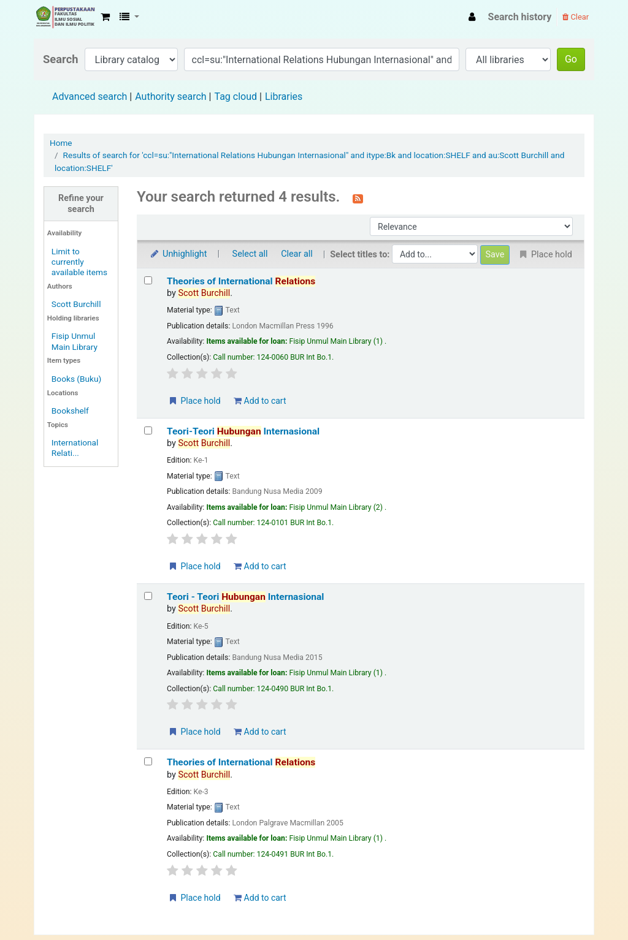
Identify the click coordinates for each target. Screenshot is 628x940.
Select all (250, 254)
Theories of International (241, 281)
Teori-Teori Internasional (243, 431)
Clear (575, 16)
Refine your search (81, 203)
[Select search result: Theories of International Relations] (148, 280)
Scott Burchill (76, 304)
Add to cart (260, 401)
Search (60, 59)
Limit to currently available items (79, 261)
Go (571, 59)
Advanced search (89, 96)
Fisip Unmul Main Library (65, 17)
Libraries (283, 96)
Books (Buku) (76, 379)
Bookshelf (70, 410)
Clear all (297, 254)
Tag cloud (235, 96)
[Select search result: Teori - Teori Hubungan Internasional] (148, 596)
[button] (105, 17)
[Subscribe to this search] (357, 198)
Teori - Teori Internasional (245, 596)
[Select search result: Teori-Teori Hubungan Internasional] (148, 430)
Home (61, 143)
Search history (520, 17)
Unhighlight (178, 254)
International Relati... (75, 448)
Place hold (194, 401)
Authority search (170, 96)
